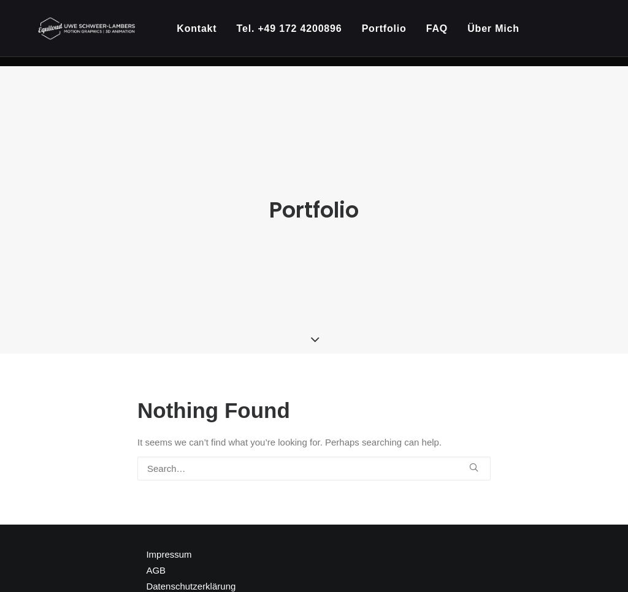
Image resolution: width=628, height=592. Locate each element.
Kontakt (202, 33)
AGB (156, 557)
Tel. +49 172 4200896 (294, 33)
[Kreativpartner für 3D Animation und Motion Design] (90, 33)
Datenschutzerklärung (191, 572)
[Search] (314, 455)
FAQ (442, 33)
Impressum (168, 541)
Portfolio (389, 33)
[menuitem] (206, 33)
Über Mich (499, 33)
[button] (474, 454)
